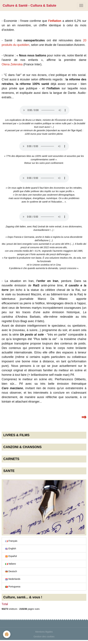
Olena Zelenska (12, 64)
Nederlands (12, 579)
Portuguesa (12, 586)
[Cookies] (6, 634)
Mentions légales (44, 631)
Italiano (10, 563)
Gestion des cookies (43, 636)
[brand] (29, 5)
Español (11, 556)
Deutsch (11, 571)
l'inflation (54, 21)
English (10, 548)
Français (11, 541)
